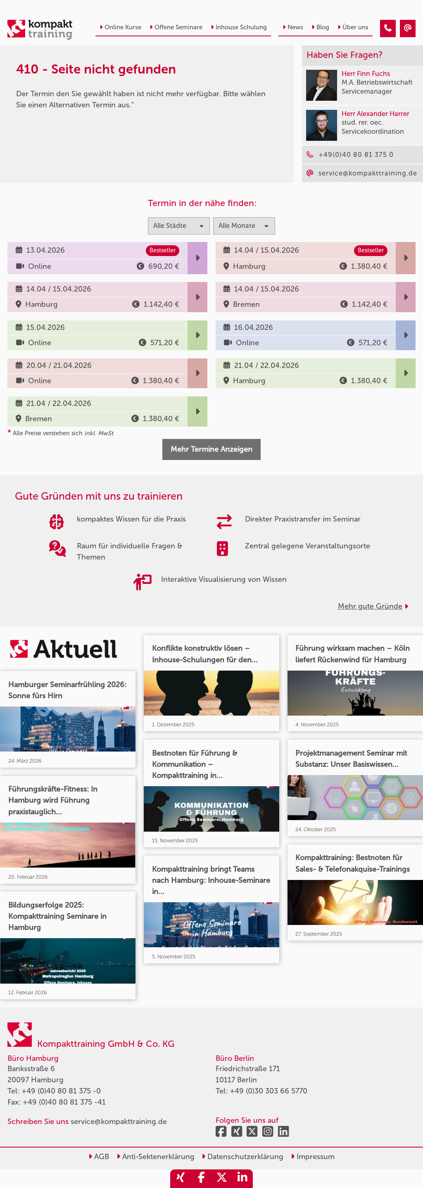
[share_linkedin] (242, 1178)
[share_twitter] (222, 1178)
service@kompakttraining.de (119, 1121)
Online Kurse (120, 27)
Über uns (352, 27)
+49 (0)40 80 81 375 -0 (61, 1091)
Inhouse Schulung (239, 27)
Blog (320, 27)
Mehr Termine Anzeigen (211, 449)
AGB (98, 1156)
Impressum (313, 1156)
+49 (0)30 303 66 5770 (268, 1091)
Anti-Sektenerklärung (155, 1156)
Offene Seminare (176, 27)
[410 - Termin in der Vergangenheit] (388, 28)
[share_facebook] (201, 1178)
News (293, 27)
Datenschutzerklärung (242, 1156)
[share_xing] (180, 1178)
